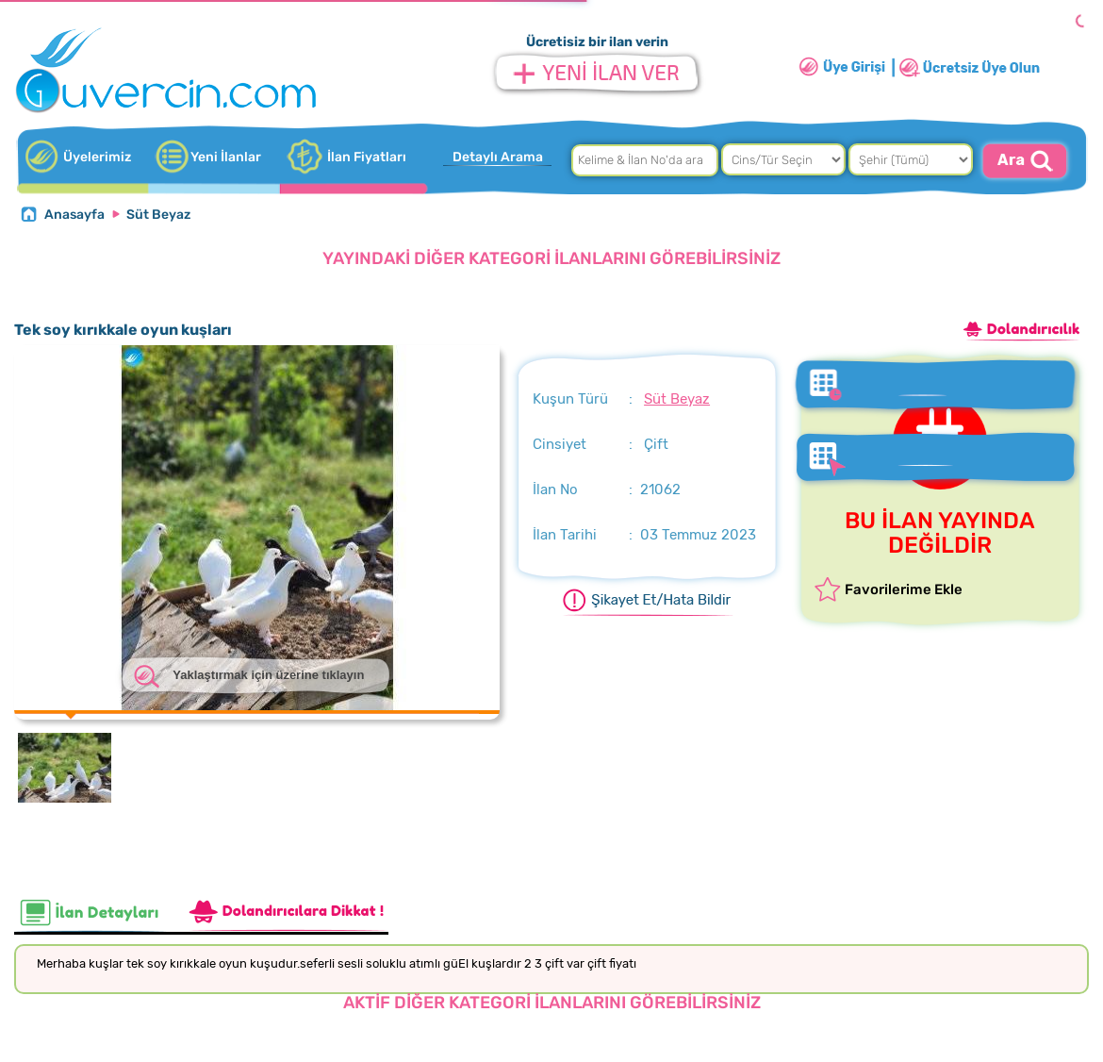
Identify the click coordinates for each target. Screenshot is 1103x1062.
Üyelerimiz (97, 157)
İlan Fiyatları (366, 157)
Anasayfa (74, 215)
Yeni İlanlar (225, 157)
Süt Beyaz (158, 215)
